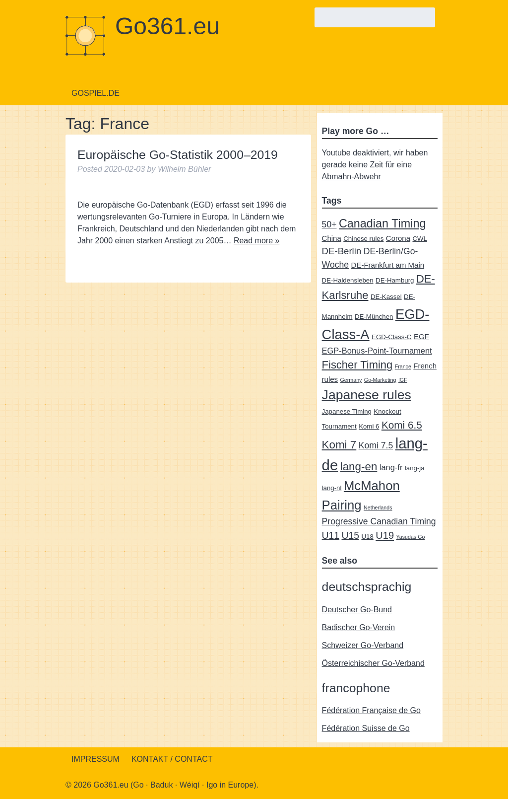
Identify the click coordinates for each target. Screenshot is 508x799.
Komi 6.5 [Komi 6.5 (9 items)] (401, 425)
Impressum (95, 759)
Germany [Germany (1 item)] (351, 380)
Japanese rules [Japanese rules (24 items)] (366, 394)
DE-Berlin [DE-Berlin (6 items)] (342, 251)
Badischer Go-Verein (358, 627)
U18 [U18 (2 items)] (367, 536)
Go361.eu (167, 26)
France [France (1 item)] (403, 366)
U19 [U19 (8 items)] (385, 535)
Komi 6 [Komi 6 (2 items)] (369, 426)
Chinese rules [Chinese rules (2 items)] (363, 238)
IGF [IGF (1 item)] (402, 380)
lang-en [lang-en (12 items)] (359, 466)
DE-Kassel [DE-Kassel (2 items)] (386, 296)
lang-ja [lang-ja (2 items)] (415, 468)
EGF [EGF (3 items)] (421, 336)
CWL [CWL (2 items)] (420, 238)
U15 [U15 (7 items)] (350, 535)
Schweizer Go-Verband (363, 645)
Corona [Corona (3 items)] (398, 238)
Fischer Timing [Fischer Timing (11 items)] (357, 365)
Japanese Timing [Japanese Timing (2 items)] (347, 411)
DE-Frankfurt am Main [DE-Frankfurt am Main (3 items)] (388, 265)
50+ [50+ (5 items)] (329, 224)
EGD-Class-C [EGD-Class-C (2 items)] (391, 337)
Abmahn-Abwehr (351, 176)
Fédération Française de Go (371, 710)
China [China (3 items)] (331, 238)
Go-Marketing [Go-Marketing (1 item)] (380, 380)
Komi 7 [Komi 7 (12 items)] (339, 444)
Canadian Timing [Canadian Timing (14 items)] (382, 223)
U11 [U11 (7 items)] (330, 535)
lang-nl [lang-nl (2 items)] (332, 488)
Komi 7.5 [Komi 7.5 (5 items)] (376, 445)
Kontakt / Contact (172, 759)
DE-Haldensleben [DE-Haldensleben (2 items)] (348, 280)
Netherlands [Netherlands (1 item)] (378, 507)
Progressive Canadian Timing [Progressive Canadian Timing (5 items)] (379, 521)
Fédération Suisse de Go (366, 728)
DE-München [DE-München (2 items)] (374, 316)
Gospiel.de (95, 93)
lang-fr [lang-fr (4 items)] (391, 467)
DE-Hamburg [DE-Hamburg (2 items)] (395, 280)
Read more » (257, 240)
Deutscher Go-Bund (357, 609)
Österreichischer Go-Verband (373, 663)
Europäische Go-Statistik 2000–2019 (177, 154)
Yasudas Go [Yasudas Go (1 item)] (410, 537)
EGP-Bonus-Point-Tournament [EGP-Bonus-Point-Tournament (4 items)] (377, 350)
